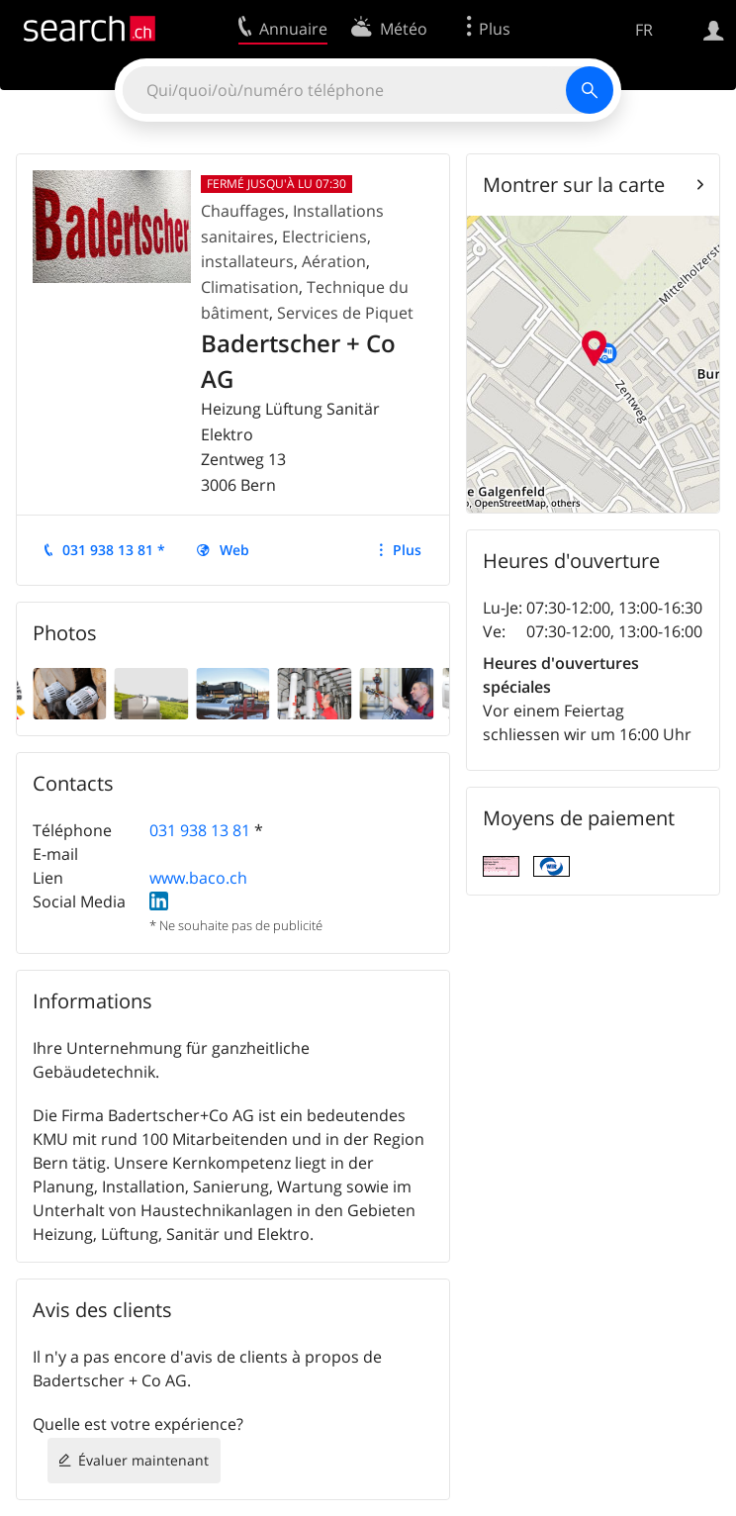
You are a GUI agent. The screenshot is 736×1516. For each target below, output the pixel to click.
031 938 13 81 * (113, 549)
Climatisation (250, 287)
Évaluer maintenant (143, 1460)
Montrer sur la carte (574, 184)
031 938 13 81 (199, 830)
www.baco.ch (198, 878)
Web (234, 549)
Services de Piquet (345, 313)
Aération (334, 261)
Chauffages (243, 211)
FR (644, 30)
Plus (407, 549)
